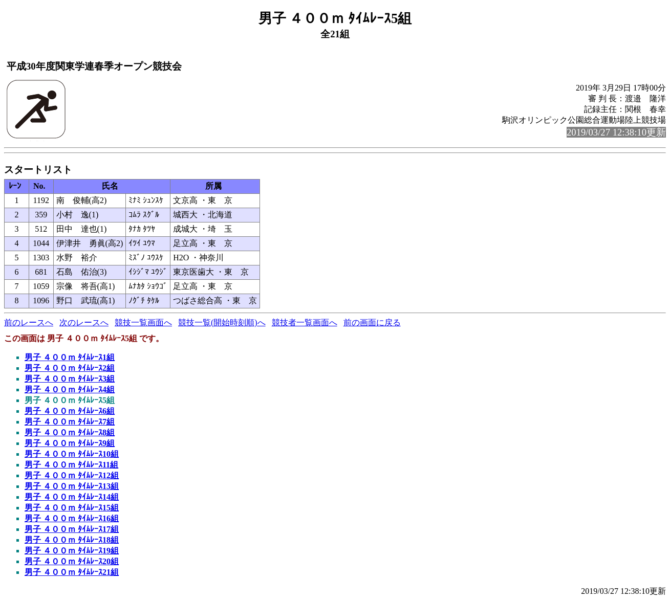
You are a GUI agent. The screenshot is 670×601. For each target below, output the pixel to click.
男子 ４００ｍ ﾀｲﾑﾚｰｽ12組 (72, 475)
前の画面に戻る (372, 322)
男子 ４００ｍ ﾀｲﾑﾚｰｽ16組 (72, 518)
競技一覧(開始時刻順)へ (222, 322)
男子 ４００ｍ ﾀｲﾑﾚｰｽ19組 (72, 550)
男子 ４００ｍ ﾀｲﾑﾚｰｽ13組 (72, 486)
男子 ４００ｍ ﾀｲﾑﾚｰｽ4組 (70, 389)
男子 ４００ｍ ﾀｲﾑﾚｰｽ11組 (71, 464)
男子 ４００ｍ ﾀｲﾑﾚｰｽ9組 (70, 443)
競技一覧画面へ (143, 322)
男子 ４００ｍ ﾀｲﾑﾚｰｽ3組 (70, 378)
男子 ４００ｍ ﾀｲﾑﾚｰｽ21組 (72, 572)
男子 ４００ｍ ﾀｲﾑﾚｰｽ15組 (72, 507)
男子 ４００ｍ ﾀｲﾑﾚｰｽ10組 (72, 454)
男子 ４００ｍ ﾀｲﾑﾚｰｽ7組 (70, 421)
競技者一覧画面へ (304, 322)
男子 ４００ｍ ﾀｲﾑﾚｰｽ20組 (72, 561)
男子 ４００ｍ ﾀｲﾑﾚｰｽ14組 (72, 497)
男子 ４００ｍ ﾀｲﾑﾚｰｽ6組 (70, 411)
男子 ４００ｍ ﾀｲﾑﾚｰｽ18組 (72, 540)
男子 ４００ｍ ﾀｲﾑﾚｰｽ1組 (70, 357)
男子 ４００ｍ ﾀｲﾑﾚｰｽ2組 (70, 368)
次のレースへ (84, 322)
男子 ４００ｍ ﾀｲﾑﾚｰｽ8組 (70, 432)
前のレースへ (28, 322)
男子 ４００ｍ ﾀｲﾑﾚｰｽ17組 (72, 529)
